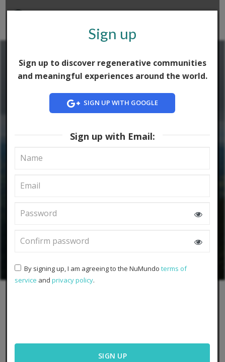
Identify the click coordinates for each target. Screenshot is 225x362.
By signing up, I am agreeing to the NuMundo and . (101, 274)
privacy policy (72, 280)
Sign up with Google (113, 103)
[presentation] (79, 313)
